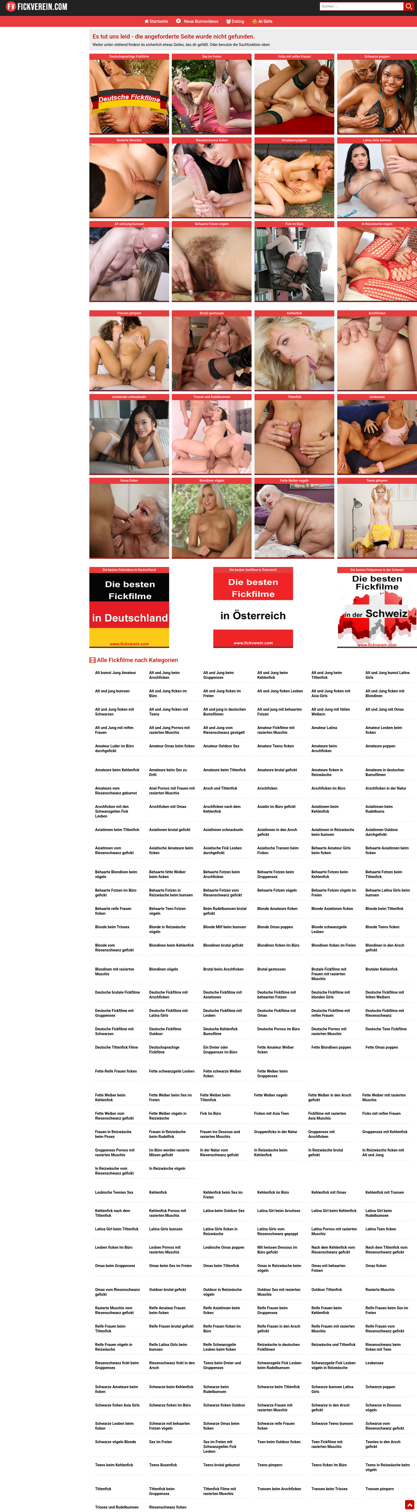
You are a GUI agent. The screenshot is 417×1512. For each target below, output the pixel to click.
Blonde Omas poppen (275, 927)
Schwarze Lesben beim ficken (114, 1425)
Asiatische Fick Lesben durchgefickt (222, 850)
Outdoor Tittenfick (326, 1289)
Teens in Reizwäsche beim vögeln (388, 1467)
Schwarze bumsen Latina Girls (332, 1389)
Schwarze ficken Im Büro (170, 1405)
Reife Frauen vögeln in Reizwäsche (113, 1347)
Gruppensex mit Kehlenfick (385, 1132)
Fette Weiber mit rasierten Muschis (384, 1097)
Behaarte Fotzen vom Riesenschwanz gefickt (222, 892)
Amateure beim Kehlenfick (117, 770)
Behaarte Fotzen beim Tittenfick (384, 874)
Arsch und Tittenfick (220, 788)
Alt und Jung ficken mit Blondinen (385, 693)
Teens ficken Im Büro (329, 1465)
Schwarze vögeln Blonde (115, 1442)
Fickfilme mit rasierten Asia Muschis (327, 1115)
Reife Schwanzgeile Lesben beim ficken (219, 1347)
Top (409, 1505)
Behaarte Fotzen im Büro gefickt (116, 892)
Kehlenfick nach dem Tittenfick (112, 1213)
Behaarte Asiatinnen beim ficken (387, 850)
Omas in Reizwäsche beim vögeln (279, 1268)
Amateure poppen (380, 746)
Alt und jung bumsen (112, 691)
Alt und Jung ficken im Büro (168, 693)
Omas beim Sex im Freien (170, 1266)
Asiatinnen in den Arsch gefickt (277, 832)
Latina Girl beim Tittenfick (117, 1229)
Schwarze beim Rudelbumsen (216, 1389)
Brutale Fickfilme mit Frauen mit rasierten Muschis (328, 974)
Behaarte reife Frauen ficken (113, 911)
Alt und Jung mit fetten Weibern (330, 711)
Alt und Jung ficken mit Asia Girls (330, 693)
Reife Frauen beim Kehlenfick (326, 1310)
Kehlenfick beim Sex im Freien (222, 1194)
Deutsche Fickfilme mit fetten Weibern (385, 994)
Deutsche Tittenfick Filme (116, 1047)
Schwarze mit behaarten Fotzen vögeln (169, 1425)
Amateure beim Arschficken (324, 748)
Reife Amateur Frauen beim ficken (167, 1310)
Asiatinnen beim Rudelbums (379, 809)
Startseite (156, 21)
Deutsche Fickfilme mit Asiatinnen (222, 994)
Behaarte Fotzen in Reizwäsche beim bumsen (171, 892)
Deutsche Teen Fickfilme (386, 1029)
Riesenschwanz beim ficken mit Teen (383, 1347)
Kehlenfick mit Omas (328, 1192)
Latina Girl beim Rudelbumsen (379, 1213)
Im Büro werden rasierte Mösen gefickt (169, 1152)
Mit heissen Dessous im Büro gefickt (277, 1249)
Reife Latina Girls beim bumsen (168, 1347)
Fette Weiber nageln (270, 1095)
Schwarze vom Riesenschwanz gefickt (385, 1425)
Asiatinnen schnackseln (223, 830)
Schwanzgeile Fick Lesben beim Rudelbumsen (279, 1365)
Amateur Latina (324, 728)
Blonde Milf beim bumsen (224, 927)
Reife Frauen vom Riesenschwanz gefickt (385, 1328)
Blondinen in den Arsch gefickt (385, 947)
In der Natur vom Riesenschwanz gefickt (219, 1152)
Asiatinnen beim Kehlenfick (325, 809)
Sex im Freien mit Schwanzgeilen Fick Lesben (219, 1447)
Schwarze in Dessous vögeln (383, 1407)
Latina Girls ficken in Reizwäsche (220, 1231)
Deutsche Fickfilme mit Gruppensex (114, 1013)
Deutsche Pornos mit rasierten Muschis (329, 1031)
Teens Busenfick (163, 1465)
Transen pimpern (380, 1489)
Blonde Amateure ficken (277, 909)
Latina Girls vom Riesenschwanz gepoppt (277, 1231)
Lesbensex (374, 1363)
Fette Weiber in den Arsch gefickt (329, 1097)
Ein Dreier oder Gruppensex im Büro (220, 1049)
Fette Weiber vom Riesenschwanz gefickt (114, 1115)
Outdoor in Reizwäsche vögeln (222, 1292)
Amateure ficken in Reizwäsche (327, 772)
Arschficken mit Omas (167, 806)
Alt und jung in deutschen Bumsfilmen (224, 711)
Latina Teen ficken (381, 1229)
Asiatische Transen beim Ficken (278, 850)
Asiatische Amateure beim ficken (171, 850)
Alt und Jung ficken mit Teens (168, 711)
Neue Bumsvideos (197, 21)
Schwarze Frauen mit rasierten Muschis (275, 1407)
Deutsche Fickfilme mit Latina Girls (168, 1013)
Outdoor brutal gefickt (167, 1289)
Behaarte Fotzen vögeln (277, 890)
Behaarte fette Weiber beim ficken (167, 874)
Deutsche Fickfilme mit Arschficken (168, 994)
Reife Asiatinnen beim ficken (221, 1310)
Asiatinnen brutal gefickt (169, 830)
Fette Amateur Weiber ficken (275, 1049)
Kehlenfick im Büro (273, 1192)
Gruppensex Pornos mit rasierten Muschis (115, 1152)
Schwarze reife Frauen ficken (276, 1425)
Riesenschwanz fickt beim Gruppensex (117, 1365)
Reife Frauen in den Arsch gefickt (278, 1328)
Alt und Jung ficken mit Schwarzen (114, 711)
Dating (235, 21)
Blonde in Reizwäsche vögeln (167, 929)
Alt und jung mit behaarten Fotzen (279, 711)
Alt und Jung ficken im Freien (222, 693)
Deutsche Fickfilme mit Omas (276, 1013)
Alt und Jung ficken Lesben (280, 691)
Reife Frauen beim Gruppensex (272, 1310)
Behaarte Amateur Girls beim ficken (331, 850)
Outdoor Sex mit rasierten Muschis (279, 1292)
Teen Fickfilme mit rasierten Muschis (327, 1444)
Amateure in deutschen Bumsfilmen (385, 772)
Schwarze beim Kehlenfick (171, 1387)
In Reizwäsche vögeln (167, 1168)
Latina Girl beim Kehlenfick (333, 1211)
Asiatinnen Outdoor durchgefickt (382, 832)
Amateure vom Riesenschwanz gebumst (116, 790)
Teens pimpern (269, 1465)
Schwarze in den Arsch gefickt (330, 1407)
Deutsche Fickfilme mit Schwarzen (114, 1031)
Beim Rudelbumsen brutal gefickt (224, 911)
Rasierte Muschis (380, 1289)
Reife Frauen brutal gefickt (171, 1326)
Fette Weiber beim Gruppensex (272, 1073)
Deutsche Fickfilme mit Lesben (222, 1013)
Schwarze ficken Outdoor (224, 1405)
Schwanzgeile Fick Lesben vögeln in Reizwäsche (333, 1365)
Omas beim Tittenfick (221, 1266)
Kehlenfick (158, 1192)
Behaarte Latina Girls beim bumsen (388, 892)
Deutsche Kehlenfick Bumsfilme (220, 1031)
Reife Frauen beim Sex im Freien (387, 1310)
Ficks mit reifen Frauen (381, 1113)
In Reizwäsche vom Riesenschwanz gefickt (114, 1170)
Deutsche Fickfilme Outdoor (165, 1031)
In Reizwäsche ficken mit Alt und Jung (383, 1152)
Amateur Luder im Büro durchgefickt (114, 748)
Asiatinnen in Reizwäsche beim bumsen (332, 832)
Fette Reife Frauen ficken (116, 1071)
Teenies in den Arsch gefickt (383, 1444)
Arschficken (267, 788)
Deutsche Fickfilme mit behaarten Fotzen (276, 994)
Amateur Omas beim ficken (172, 746)
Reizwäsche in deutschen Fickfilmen (278, 1347)
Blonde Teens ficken (382, 927)
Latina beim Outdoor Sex (223, 1211)
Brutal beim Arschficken (223, 969)
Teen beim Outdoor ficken (279, 1442)
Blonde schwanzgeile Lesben (329, 929)
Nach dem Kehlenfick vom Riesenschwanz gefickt (333, 1249)
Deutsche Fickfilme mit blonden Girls (330, 994)
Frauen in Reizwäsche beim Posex (113, 1134)
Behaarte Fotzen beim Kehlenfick (329, 874)
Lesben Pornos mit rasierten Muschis (165, 1249)
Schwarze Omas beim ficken (221, 1425)
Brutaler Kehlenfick (382, 969)
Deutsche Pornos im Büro (278, 1029)
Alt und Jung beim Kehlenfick (272, 675)
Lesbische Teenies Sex (114, 1192)
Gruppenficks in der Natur (275, 1132)
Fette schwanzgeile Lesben (171, 1071)
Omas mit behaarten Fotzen (328, 1268)
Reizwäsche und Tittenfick (333, 1344)
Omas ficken (376, 1266)
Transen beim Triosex (329, 1489)
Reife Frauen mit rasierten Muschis (333, 1328)
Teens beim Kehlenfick (114, 1465)
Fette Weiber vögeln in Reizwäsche (167, 1115)
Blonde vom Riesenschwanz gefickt (114, 947)
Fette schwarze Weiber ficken (222, 1073)
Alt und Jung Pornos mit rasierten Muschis (169, 730)
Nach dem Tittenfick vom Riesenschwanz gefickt (387, 1249)
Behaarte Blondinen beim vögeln (116, 874)
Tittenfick (103, 1489)
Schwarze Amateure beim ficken (116, 1389)
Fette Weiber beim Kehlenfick (110, 1097)
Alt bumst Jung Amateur (115, 673)
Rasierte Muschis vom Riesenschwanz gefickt (114, 1310)
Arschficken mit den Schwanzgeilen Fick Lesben (112, 811)
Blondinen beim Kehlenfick (171, 945)
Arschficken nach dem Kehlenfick (221, 809)
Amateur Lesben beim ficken (384, 730)
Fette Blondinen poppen (331, 1047)
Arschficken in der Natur (386, 788)
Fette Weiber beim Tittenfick (215, 1097)
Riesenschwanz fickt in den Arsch (172, 1365)
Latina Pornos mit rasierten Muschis (334, 1231)
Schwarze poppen (380, 1387)
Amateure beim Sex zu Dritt (168, 772)
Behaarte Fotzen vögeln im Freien (333, 892)
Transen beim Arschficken (279, 1489)
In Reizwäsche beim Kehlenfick (270, 1152)
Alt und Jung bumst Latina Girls (388, 675)
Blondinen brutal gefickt (223, 945)
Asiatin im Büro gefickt (276, 806)
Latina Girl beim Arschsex (278, 1211)
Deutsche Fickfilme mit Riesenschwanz (385, 1013)
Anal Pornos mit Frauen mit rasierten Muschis (172, 790)
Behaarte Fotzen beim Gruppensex (275, 874)
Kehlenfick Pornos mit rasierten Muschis (167, 1213)
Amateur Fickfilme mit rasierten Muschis (276, 730)
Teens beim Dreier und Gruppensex (222, 1365)
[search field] (362, 6)
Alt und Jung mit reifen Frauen (114, 730)
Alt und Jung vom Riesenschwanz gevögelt (224, 730)
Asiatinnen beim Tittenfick (117, 830)
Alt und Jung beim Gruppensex (218, 675)
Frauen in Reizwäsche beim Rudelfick (167, 1134)
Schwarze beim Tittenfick (278, 1387)
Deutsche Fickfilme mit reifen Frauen (330, 1013)
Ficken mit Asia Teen (271, 1113)
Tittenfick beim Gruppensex (161, 1491)
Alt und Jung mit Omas (385, 709)
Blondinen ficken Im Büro (278, 945)
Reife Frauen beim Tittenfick (110, 1328)
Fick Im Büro (210, 1113)
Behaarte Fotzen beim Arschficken (221, 874)
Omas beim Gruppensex (115, 1266)
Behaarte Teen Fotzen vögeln (167, 911)
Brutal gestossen (271, 969)
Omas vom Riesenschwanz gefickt (117, 1292)
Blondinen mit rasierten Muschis (114, 971)
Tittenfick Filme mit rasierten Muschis (219, 1491)
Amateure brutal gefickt (277, 770)
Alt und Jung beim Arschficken (164, 675)
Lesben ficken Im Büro (113, 1247)
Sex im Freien (160, 1442)
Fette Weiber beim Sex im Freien (170, 1097)
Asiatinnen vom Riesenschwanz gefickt (114, 850)
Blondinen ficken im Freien (333, 945)
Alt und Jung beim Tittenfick (326, 675)
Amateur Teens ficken (275, 746)
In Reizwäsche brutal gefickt (325, 1152)
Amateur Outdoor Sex (221, 746)
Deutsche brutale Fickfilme (117, 992)
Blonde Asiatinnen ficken (332, 909)
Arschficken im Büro (328, 788)
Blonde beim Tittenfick (384, 909)
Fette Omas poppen (382, 1047)
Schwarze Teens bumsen (332, 1423)
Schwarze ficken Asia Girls (117, 1405)
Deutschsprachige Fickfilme (164, 1049)
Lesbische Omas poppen (223, 1247)
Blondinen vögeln (163, 969)
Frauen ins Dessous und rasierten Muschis (220, 1134)
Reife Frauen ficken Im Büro (222, 1328)
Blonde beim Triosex (112, 927)
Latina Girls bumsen (166, 1229)
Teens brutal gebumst (221, 1465)
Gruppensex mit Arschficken (321, 1134)
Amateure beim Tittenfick (224, 770)
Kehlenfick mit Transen (385, 1192)
